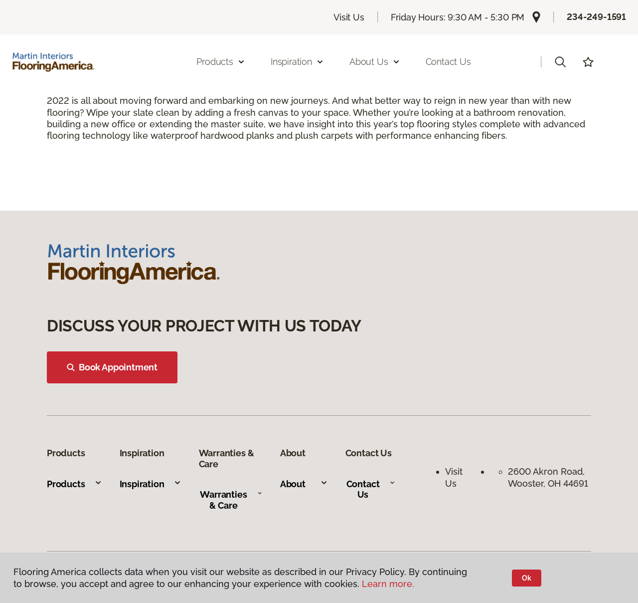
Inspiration (150, 484)
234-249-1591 (596, 16)
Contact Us (448, 61)
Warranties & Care (231, 500)
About (304, 484)
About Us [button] (374, 61)
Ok (526, 578)
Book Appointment (112, 367)
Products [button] (220, 61)
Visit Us (348, 17)
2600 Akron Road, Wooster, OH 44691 (548, 477)
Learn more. (388, 584)
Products (74, 484)
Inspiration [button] (297, 61)
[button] (560, 62)
